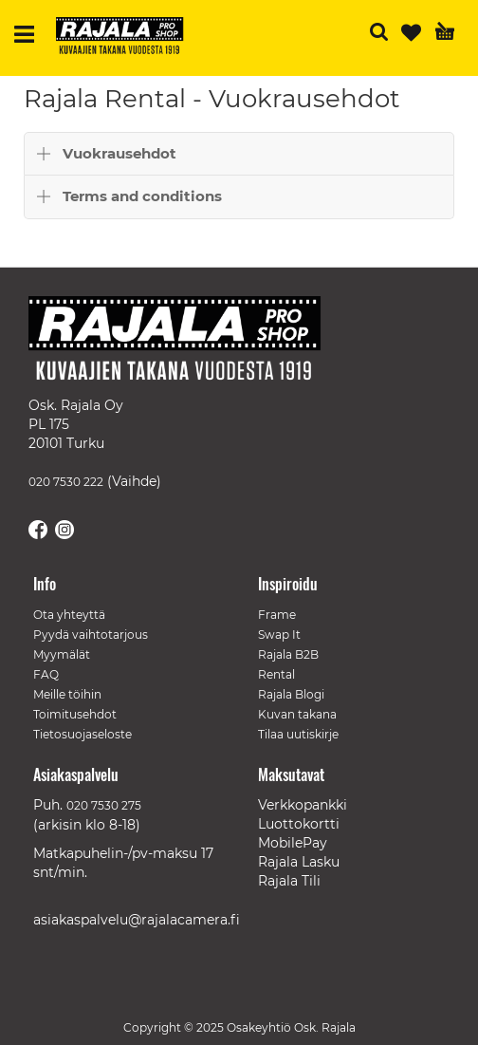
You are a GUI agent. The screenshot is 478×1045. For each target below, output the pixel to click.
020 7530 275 (103, 805)
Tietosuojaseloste (82, 734)
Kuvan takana (297, 714)
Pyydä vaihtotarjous (90, 634)
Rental (276, 674)
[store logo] (127, 38)
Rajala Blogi (291, 694)
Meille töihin (67, 694)
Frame (277, 614)
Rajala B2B (288, 654)
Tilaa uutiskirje (298, 734)
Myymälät (61, 654)
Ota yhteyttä (69, 614)
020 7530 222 (65, 482)
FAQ (46, 674)
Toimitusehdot (75, 714)
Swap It (279, 634)
